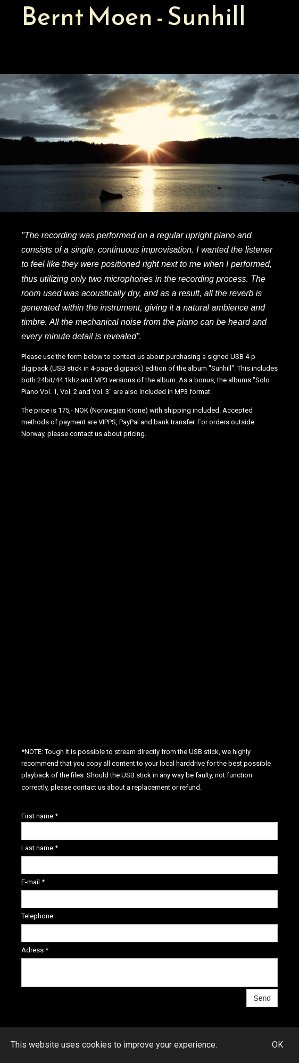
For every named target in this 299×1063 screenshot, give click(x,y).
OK (277, 1045)
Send (262, 998)
